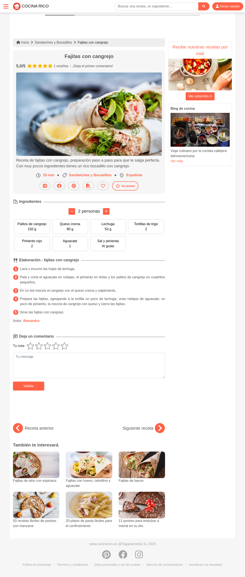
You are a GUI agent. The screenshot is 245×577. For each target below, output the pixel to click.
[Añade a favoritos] (103, 186)
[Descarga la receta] (88, 186)
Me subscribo (200, 96)
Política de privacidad (37, 564)
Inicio (22, 42)
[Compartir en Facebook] (59, 186)
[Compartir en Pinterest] (73, 186)
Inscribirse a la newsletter (205, 564)
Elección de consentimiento (165, 564)
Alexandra (31, 321)
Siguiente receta (143, 428)
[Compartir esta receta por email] (45, 186)
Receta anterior (33, 428)
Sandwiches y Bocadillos (53, 42)
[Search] (203, 6)
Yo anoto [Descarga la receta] (125, 186)
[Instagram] (139, 557)
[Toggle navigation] (6, 6)
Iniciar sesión (228, 6)
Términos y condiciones (72, 564)
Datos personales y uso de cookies (117, 564)
